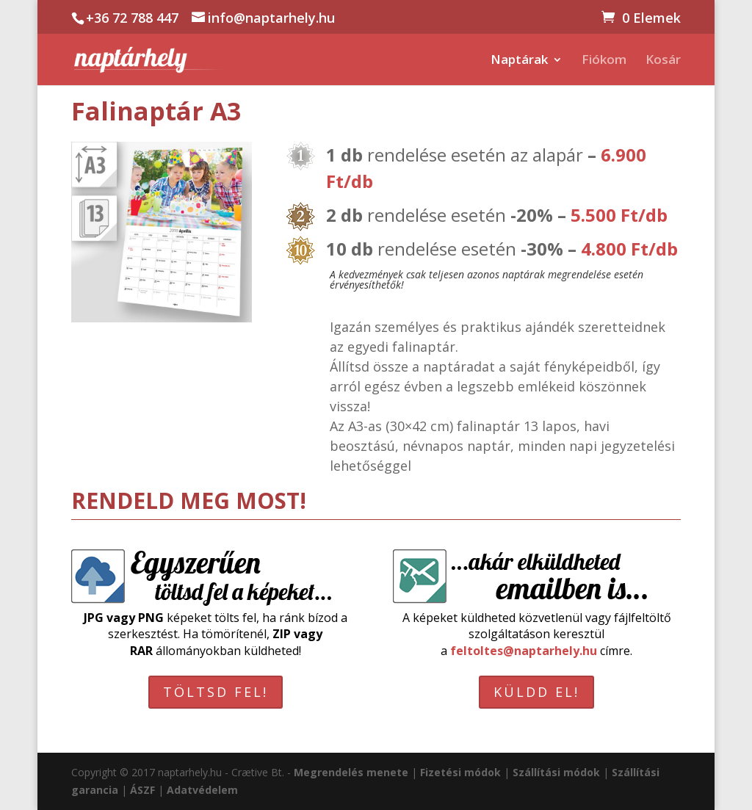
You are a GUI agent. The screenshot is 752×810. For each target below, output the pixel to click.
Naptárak (519, 61)
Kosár (663, 61)
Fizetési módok (460, 772)
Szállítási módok (556, 772)
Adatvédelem (202, 790)
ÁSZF (142, 790)
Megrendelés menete (351, 772)
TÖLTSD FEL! (215, 692)
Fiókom (604, 61)
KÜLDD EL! (536, 692)
